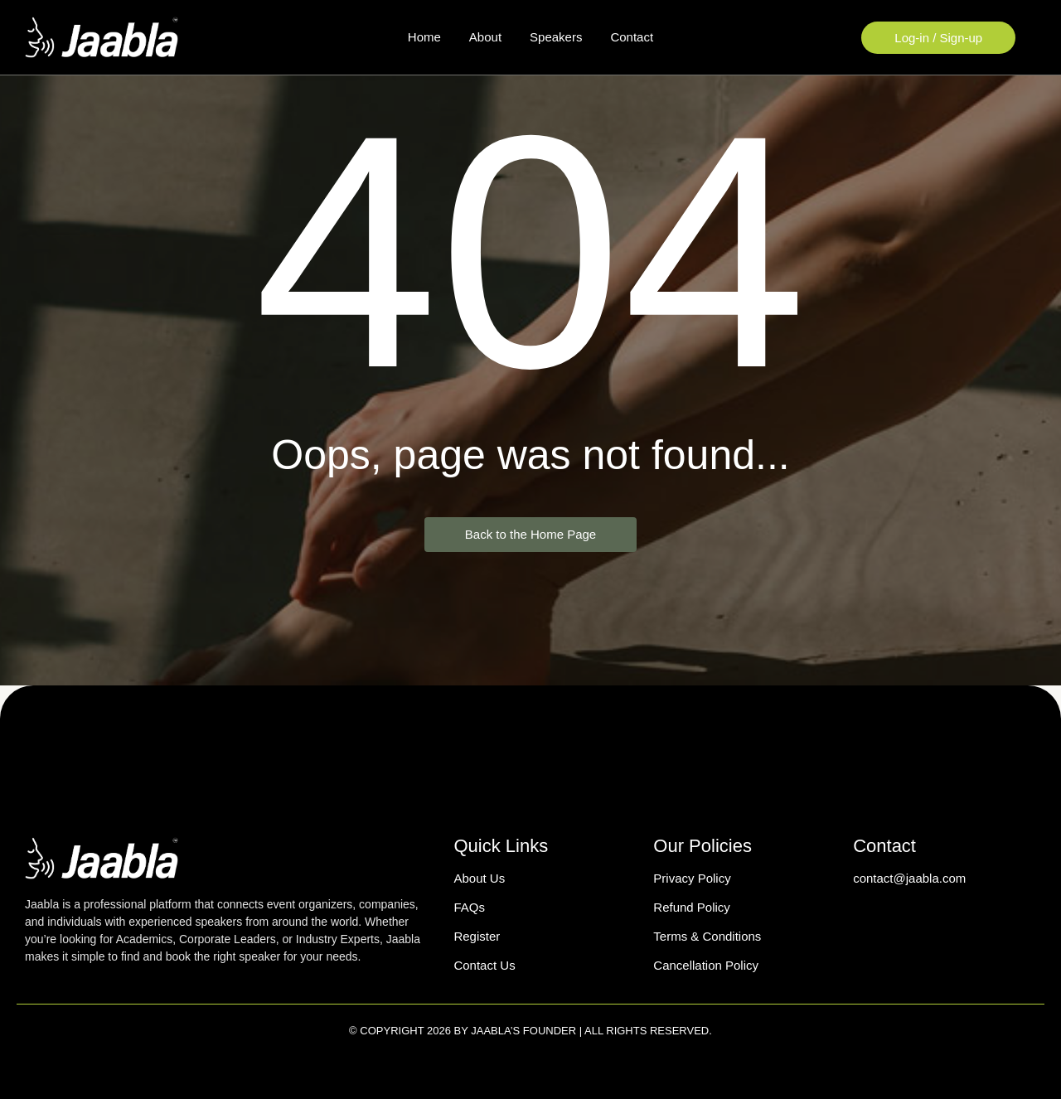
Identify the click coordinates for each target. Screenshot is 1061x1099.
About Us (479, 878)
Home (424, 37)
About (485, 37)
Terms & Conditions (707, 936)
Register (476, 936)
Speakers (556, 37)
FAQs (469, 907)
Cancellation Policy (705, 965)
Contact (631, 37)
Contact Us (484, 965)
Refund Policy (691, 907)
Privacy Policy (691, 878)
